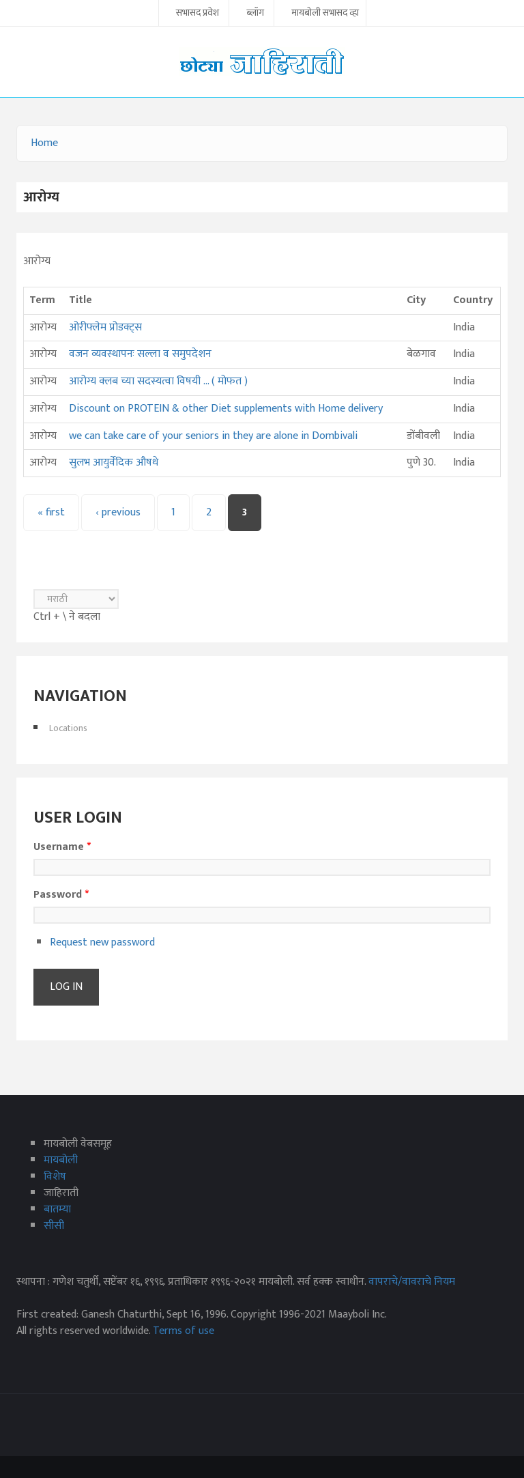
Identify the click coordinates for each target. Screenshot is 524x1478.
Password (61, 895)
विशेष (55, 1176)
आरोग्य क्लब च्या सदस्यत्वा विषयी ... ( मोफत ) (158, 381)
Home (44, 143)
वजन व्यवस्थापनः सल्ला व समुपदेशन (140, 354)
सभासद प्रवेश (197, 13)
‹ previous (118, 512)
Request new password (102, 942)
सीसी (54, 1226)
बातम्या (57, 1209)
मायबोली (61, 1160)
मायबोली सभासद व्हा (325, 13)
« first (51, 512)
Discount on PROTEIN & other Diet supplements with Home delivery (226, 408)
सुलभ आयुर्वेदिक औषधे (113, 462)
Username (62, 847)
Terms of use (183, 1331)
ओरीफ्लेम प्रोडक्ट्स (105, 327)
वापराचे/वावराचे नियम (411, 1282)
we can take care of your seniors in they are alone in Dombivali (213, 436)
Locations (68, 728)
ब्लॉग (255, 13)
